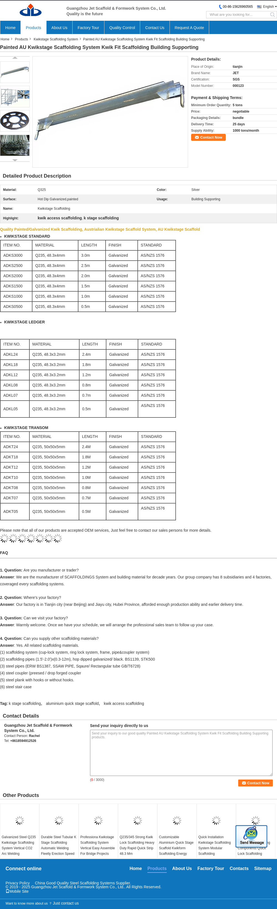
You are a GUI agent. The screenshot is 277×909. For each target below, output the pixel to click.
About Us (60, 27)
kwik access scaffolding (124, 703)
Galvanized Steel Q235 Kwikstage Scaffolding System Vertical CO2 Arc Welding (19, 845)
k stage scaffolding (25, 703)
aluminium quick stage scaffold (72, 703)
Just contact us (66, 903)
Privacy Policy (18, 883)
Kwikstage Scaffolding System (56, 39)
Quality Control (122, 27)
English (268, 7)
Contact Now (211, 137)
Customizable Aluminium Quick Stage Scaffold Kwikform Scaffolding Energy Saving (176, 848)
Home (10, 27)
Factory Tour (88, 27)
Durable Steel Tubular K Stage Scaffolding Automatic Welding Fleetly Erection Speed (58, 845)
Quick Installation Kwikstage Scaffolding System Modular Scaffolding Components (214, 848)
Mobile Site (17, 891)
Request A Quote (189, 27)
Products (33, 27)
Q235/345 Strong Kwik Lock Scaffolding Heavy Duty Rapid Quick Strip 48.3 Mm (137, 845)
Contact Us (154, 27)
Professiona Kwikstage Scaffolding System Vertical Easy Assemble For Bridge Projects (97, 845)
